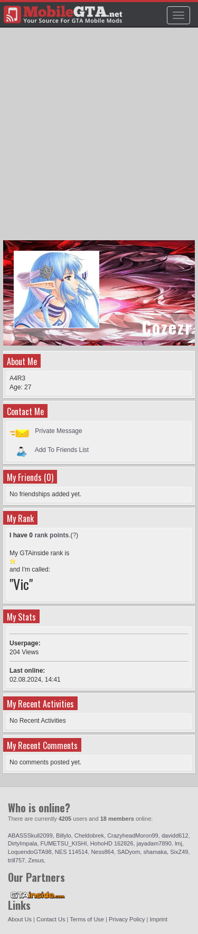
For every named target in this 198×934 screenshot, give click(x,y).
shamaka (155, 852)
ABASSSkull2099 (30, 835)
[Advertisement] (99, 139)
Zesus (36, 860)
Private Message (58, 431)
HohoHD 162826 (112, 843)
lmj (178, 843)
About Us (20, 919)
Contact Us (50, 919)
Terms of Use (87, 919)
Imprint (158, 919)
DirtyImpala (22, 843)
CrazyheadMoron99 (132, 835)
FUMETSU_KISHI (64, 843)
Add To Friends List (62, 449)
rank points (51, 535)
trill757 (16, 860)
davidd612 (175, 835)
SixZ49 (179, 852)
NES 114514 (71, 852)
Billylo (63, 835)
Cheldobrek (89, 835)
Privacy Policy (127, 919)
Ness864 (102, 852)
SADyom (128, 852)
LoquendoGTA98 (30, 852)
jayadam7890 (154, 843)
